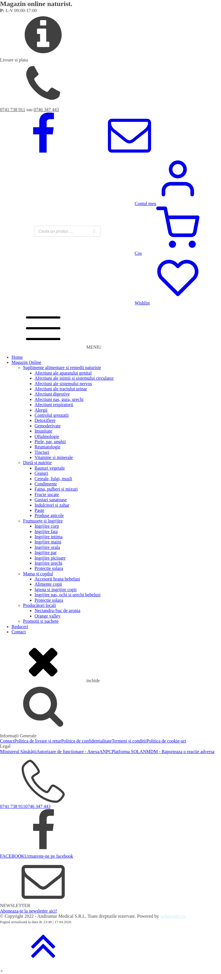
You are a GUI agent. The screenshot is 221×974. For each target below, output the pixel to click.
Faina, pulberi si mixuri (56, 489)
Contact (19, 631)
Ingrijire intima (48, 536)
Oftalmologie (47, 436)
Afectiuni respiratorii (54, 404)
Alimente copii (48, 584)
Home (17, 357)
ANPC (105, 751)
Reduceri (20, 626)
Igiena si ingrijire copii (56, 589)
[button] (1, 971)
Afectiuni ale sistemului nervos (63, 383)
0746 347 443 (46, 109)
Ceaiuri (41, 473)
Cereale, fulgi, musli (53, 478)
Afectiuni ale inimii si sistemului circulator (74, 378)
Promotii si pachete (41, 621)
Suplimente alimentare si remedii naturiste (62, 367)
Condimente (46, 483)
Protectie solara (49, 568)
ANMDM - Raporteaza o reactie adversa (177, 751)
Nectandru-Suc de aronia (57, 610)
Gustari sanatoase (51, 499)
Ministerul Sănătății (18, 751)
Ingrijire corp (47, 526)
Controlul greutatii (52, 415)
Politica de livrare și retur (37, 740)
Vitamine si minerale (54, 457)
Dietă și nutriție (37, 462)
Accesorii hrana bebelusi (57, 578)
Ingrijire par (46, 552)
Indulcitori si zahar (52, 505)
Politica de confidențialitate (86, 740)
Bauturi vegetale (50, 468)
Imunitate (43, 431)
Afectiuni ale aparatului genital (63, 373)
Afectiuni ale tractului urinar (61, 388)
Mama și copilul (38, 573)
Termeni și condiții (129, 740)
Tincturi (42, 452)
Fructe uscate (47, 494)
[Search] (94, 231)
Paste (39, 510)
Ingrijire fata (46, 531)
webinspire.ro (172, 916)
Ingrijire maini (48, 541)
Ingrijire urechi (48, 563)
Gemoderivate (48, 425)
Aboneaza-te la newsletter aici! (28, 911)
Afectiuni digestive (52, 393)
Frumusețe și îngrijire (43, 520)
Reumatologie (47, 446)
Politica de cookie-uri (166, 740)
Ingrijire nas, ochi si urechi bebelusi (67, 594)
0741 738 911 (12, 109)
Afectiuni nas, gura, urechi (59, 399)
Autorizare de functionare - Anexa (68, 751)
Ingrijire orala (47, 547)
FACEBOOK (12, 856)
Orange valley (47, 616)
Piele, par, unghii (50, 441)
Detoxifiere (45, 420)
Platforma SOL (126, 751)
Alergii (41, 410)
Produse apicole (49, 515)
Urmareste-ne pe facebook (48, 856)
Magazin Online (26, 362)
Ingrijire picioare (50, 558)
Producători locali (39, 605)
